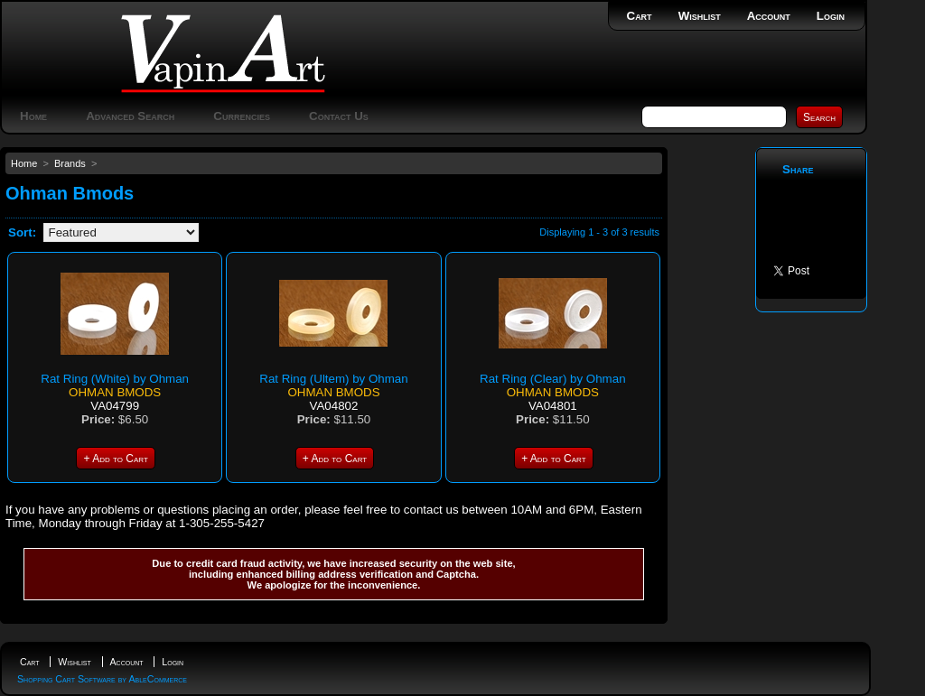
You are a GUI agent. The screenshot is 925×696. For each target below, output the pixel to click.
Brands (70, 163)
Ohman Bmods (115, 392)
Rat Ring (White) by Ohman (115, 378)
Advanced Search (130, 116)
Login (831, 16)
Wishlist (699, 16)
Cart (639, 16)
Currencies (241, 116)
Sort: (22, 232)
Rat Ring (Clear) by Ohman (552, 378)
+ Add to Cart (115, 458)
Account (768, 16)
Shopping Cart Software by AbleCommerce (102, 678)
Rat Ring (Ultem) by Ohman (333, 378)
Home (33, 116)
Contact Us (339, 116)
